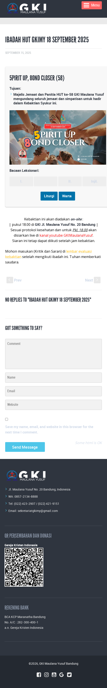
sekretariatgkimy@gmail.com (38, 511)
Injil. (94, 181)
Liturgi (49, 196)
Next (93, 280)
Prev (14, 280)
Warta (67, 196)
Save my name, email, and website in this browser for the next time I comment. (49, 429)
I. (21, 181)
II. (70, 181)
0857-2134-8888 (26, 496)
